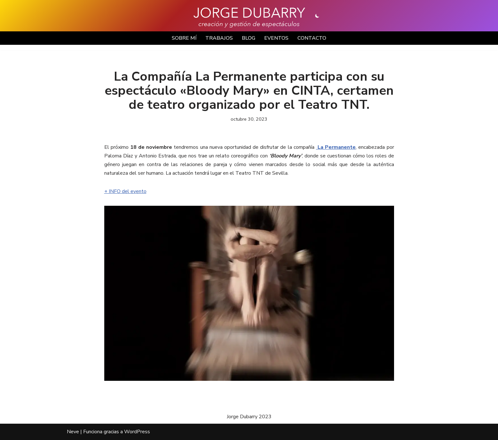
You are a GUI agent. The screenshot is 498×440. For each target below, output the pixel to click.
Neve (73, 431)
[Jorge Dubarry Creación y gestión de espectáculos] (249, 17)
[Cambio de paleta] (317, 15)
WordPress (137, 431)
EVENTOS (276, 38)
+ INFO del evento (125, 191)
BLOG (248, 38)
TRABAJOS (219, 38)
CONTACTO (311, 38)
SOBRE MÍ (184, 38)
